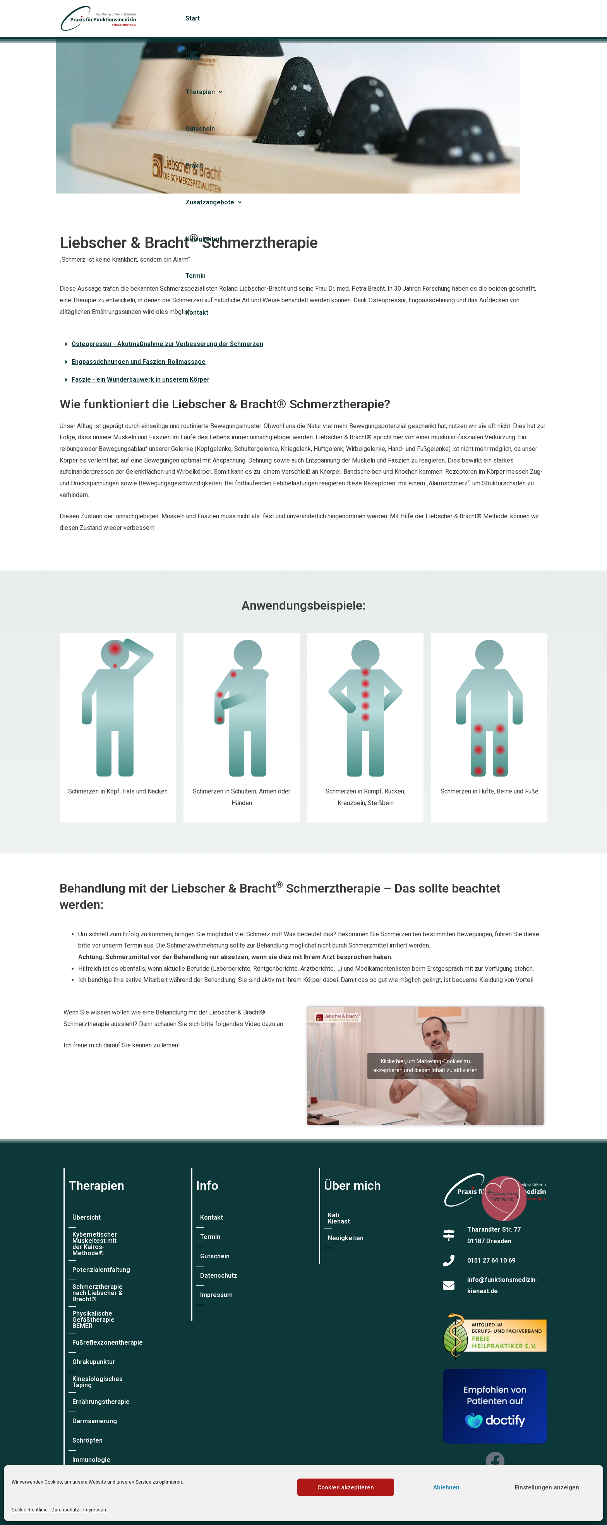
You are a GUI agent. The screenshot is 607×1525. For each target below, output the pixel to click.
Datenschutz (65, 1510)
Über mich (227, 18)
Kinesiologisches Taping (108, 1356)
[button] (272, 18)
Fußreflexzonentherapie (107, 1317)
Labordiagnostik (96, 1453)
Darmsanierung (94, 1395)
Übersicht (86, 1217)
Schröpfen (87, 1414)
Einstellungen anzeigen (547, 1487)
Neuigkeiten (460, 18)
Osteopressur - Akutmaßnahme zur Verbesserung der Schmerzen (167, 344)
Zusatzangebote (402, 18)
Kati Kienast (345, 1217)
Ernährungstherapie (101, 1375)
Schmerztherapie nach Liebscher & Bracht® (105, 1277)
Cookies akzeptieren (345, 1487)
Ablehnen (446, 1487)
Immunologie (91, 1434)
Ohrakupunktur (93, 1337)
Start (193, 18)
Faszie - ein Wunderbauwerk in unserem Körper (140, 379)
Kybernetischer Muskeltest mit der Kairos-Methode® (117, 1237)
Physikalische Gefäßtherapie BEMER (114, 1298)
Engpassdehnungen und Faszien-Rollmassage (139, 361)
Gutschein (317, 18)
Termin (500, 18)
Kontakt (533, 18)
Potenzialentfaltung (101, 1257)
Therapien (272, 18)
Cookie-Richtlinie (30, 1510)
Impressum (95, 1510)
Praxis (353, 18)
